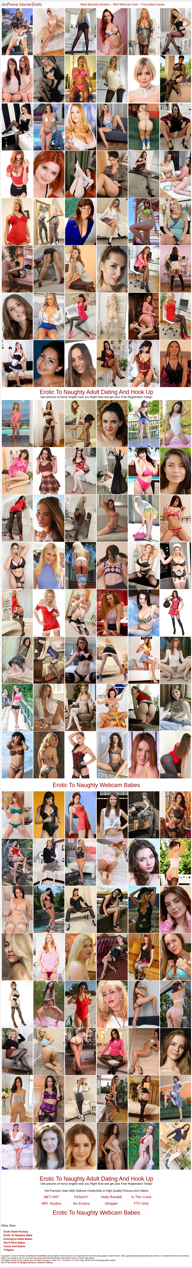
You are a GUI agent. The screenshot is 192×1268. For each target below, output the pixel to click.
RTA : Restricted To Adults (68, 1260)
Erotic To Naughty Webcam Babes (96, 785)
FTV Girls (141, 1203)
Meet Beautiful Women (95, 4)
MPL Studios (51, 1203)
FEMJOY (81, 1197)
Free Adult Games (153, 4)
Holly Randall (111, 1197)
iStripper (111, 1203)
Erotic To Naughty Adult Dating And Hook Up (96, 392)
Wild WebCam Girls (125, 4)
